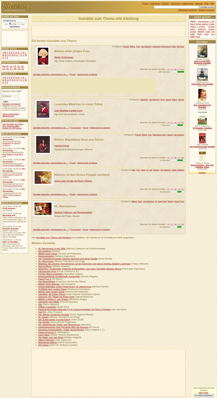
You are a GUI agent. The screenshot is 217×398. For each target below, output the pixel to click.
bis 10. (5, 66)
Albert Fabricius (46, 340)
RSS (206, 3)
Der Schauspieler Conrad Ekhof (54, 319)
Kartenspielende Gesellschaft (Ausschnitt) (59, 276)
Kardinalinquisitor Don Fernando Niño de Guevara (63, 327)
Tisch (213, 34)
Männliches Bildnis (47, 342)
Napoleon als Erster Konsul (52, 294)
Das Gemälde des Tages (12, 124)
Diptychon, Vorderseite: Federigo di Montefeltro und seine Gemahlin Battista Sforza (79, 269)
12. (14, 66)
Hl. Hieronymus (65, 206)
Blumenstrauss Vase (206, 21)
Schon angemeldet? (10, 114)
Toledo (193, 21)
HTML (14, 24)
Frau (138, 47)
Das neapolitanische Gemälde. (202, 106)
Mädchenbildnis (46, 256)
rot (156, 201)
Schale (207, 31)
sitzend (168, 100)
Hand (143, 170)
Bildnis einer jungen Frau (72, 51)
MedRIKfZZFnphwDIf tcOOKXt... (11, 144)
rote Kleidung (146, 47)
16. (7, 68)
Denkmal (211, 26)
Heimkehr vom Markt (48, 302)
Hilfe (212, 3)
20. (22, 68)
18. (15, 68)
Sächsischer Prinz (47, 271)
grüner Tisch (179, 201)
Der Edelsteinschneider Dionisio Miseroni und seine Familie (68, 258)
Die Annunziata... (13, 138)
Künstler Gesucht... (11, 229)
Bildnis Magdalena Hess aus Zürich (79, 139)
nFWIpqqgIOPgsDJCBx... (13, 186)
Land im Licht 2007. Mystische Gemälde (202, 62)
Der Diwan (43, 345)
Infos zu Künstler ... (11, 242)
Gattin (192, 37)
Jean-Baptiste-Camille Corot (68, 110)
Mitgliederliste (8, 116)
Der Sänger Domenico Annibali (53, 314)
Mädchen (144, 100)
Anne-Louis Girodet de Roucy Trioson (73, 181)
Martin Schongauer (63, 57)
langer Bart (162, 201)
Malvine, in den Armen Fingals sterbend (82, 174)
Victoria (212, 24)
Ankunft (201, 31)
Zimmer (181, 100)
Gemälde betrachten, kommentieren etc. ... (50, 74)
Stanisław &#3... (9, 215)
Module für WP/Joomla (12, 128)
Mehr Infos (203, 393)
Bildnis (132, 47)
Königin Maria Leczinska (50, 274)
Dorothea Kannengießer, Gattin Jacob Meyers (61, 329)
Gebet (206, 34)
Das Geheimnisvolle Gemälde (202, 147)
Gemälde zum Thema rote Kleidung (53, 237)
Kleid (163, 100)
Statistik (165, 3)
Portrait (126, 47)
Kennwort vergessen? (11, 104)
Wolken (192, 29)
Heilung (156, 170)
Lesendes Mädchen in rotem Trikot (78, 104)
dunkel (169, 135)
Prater (198, 37)
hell (150, 170)
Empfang (193, 31)
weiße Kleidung (178, 170)
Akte (213, 31)
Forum (146, 3)
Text (22, 24)
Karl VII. (42, 312)
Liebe (192, 34)
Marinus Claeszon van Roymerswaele (73, 212)
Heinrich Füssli (61, 145)
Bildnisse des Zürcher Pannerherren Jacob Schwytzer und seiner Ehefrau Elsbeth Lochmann (84, 264)
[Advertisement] (71, 31)
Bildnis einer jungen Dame (51, 291)
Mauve (192, 24)
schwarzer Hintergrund (161, 47)
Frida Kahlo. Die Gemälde (202, 84)
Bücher (170, 201)
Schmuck (180, 47)
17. (11, 68)
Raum (174, 100)
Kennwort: (6, 96)
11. (11, 66)
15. (3, 68)
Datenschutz (187, 3)
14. (22, 66)
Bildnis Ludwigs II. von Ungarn (53, 299)
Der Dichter (44, 322)
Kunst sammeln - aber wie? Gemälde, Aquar (202, 166)
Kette (174, 47)
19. (19, 68)
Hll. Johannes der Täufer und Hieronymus (59, 324)
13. (18, 66)
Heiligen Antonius (197, 26)
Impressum (176, 3)
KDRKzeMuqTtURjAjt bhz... (14, 166)
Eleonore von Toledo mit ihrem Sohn (56, 296)
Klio (40, 304)
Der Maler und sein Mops (50, 337)
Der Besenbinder (46, 281)
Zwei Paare (44, 335)
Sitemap (199, 3)
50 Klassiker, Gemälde (202, 128)
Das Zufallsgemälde (10, 126)
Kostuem (211, 29)
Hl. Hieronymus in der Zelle (51, 248)
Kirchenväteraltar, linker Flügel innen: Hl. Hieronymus (64, 286)
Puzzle (73, 74)
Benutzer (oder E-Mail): (12, 91)
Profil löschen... (9, 208)
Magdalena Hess (159, 135)
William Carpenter (47, 307)
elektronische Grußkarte (87, 74)
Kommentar (76, 128)
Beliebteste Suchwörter (188, 10)
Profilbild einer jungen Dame (52, 289)
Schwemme (202, 29)
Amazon (202, 173)
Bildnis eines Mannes (49, 284)
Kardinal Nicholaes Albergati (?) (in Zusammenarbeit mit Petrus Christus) (74, 309)
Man (133, 170)
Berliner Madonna (202, 24)
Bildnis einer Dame (47, 253)
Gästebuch (155, 3)
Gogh (199, 34)
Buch (140, 201)
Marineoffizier (45, 266)
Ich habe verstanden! (204, 395)
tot (147, 170)
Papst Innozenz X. (47, 332)
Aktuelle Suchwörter (206, 10)
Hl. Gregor (43, 317)
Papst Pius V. (45, 279)
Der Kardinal (44, 251)
